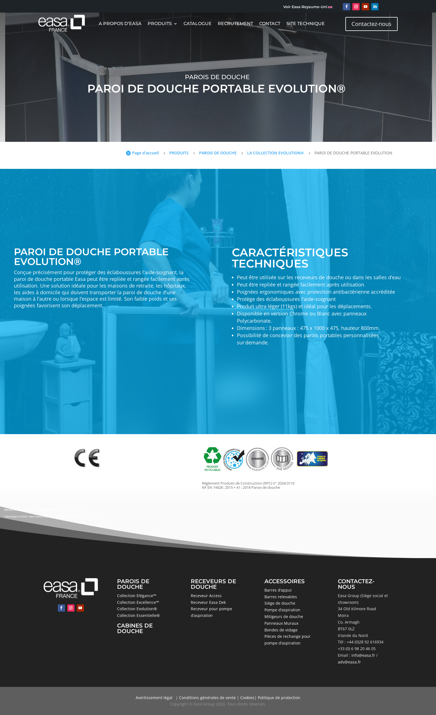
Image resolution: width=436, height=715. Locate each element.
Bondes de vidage (281, 630)
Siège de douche (279, 603)
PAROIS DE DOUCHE (218, 152)
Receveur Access (206, 595)
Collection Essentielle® (138, 615)
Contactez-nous (371, 24)
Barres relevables (280, 596)
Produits (160, 24)
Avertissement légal (154, 697)
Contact (269, 24)
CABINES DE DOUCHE (135, 628)
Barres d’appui (278, 590)
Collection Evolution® (137, 608)
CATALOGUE (198, 24)
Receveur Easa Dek (208, 602)
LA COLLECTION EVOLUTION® (275, 152)
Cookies (247, 697)
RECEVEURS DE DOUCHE (213, 584)
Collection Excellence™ (138, 602)
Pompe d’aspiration (282, 609)
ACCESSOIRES (284, 581)
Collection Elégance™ (136, 595)
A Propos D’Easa (120, 24)
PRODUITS (179, 152)
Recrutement (235, 24)
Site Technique (305, 24)
